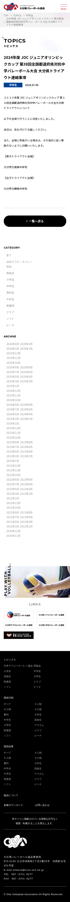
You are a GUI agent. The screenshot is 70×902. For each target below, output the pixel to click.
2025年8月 (26, 367)
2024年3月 (12, 419)
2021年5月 (12, 522)
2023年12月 (13, 428)
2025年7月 (12, 372)
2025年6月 (26, 372)
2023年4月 (26, 451)
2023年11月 (13, 433)
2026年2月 (12, 348)
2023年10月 (13, 437)
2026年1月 (26, 348)
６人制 (7, 709)
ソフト (10, 318)
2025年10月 (13, 363)
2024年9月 (12, 405)
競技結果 (8, 746)
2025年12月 (13, 353)
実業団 (10, 305)
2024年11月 (13, 395)
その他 (38, 709)
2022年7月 (12, 484)
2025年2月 (26, 381)
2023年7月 (12, 447)
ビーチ (10, 325)
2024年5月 (12, 414)
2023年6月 (26, 447)
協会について (11, 795)
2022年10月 (13, 475)
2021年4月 (26, 522)
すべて (7, 704)
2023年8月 (26, 442)
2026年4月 (12, 344)
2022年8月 (26, 479)
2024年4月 (26, 414)
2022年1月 (12, 498)
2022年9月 (12, 479)
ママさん (39, 725)
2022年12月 (13, 465)
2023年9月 (12, 442)
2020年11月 (13, 535)
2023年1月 (12, 461)
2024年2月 (26, 419)
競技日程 (8, 697)
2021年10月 (13, 507)
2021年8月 (26, 512)
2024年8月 (26, 405)
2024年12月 (13, 391)
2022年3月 (12, 493)
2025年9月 (12, 367)
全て (9, 255)
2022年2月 (26, 493)
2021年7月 (12, 517)
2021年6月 (26, 517)
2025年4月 (26, 376)
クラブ (10, 312)
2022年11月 (13, 470)
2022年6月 (26, 484)
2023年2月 (26, 456)
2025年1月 (12, 386)
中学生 (10, 286)
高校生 (10, 292)
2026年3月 (26, 344)
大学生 (10, 299)
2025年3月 (12, 381)
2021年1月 (26, 526)
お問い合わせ (42, 805)
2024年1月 (12, 423)
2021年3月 (12, 526)
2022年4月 (26, 489)
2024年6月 (26, 409)
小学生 (10, 279)
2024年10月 (13, 400)
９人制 (38, 704)
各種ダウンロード (13, 805)
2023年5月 (12, 451)
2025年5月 (12, 376)
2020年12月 (13, 531)
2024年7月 (12, 409)
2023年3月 (12, 456)
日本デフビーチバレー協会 (18, 665)
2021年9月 (12, 512)
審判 (6, 714)
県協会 (10, 273)
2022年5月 (12, 489)
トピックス (10, 659)
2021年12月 (13, 503)
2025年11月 (13, 358)
